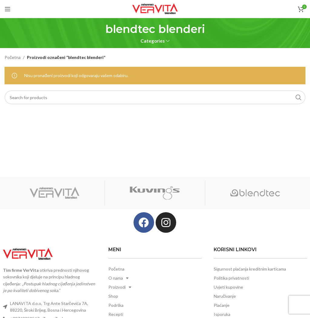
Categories (152, 41)
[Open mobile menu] (8, 9)
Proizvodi (119, 287)
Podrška (116, 305)
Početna (13, 57)
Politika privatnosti (231, 278)
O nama (118, 278)
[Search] (155, 97)
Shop (113, 296)
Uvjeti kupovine (228, 287)
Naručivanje (225, 296)
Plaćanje (221, 305)
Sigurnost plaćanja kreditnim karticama (250, 268)
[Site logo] (155, 8)
